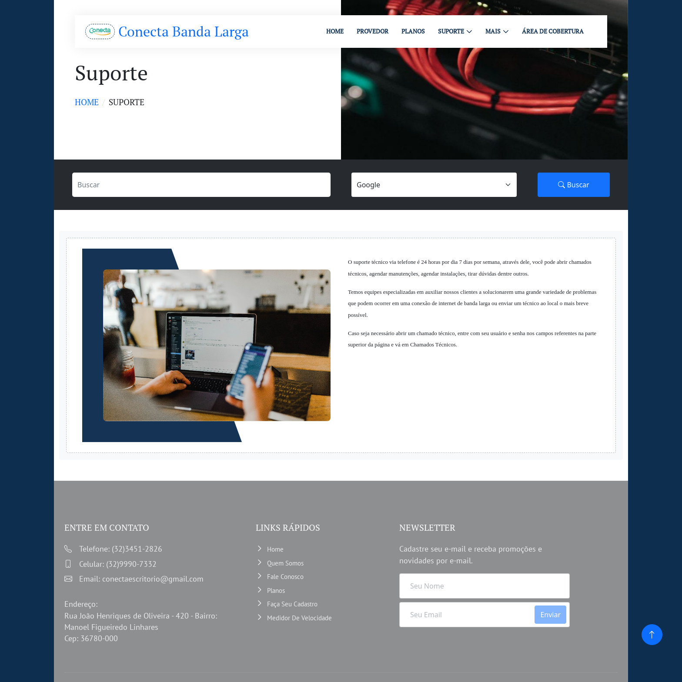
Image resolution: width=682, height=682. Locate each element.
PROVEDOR (372, 31)
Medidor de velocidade (299, 618)
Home (87, 101)
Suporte (451, 31)
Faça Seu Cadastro (292, 604)
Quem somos (285, 563)
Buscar (573, 185)
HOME (335, 31)
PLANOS (413, 31)
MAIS (493, 31)
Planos (276, 590)
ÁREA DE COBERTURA (553, 31)
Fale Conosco (285, 576)
